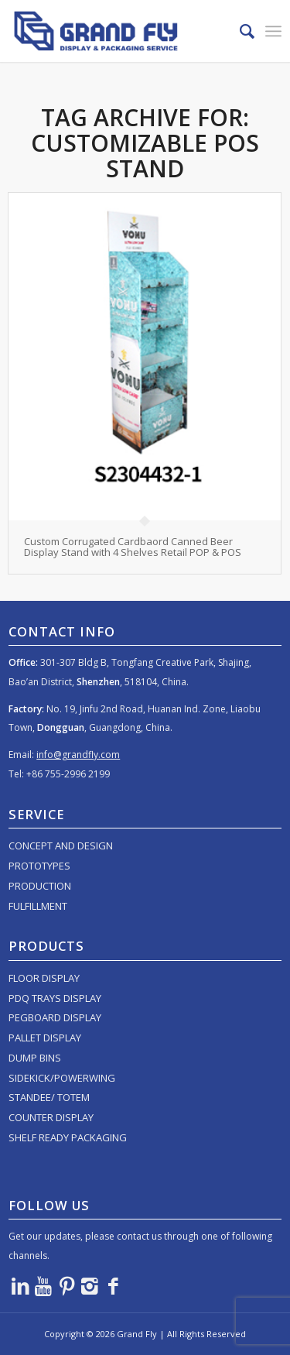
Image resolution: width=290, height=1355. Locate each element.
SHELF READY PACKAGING (68, 1137)
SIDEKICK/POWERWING (62, 1078)
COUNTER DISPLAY (51, 1117)
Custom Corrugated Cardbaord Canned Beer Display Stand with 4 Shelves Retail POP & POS (132, 546)
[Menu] (273, 31)
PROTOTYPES (39, 866)
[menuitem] (239, 31)
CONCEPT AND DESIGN (61, 845)
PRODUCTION (40, 886)
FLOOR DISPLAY (44, 978)
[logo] (118, 31)
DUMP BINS (35, 1058)
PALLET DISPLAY (45, 1038)
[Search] (239, 31)
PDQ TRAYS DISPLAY (55, 998)
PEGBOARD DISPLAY (55, 1017)
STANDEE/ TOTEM (49, 1097)
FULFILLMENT (38, 906)
